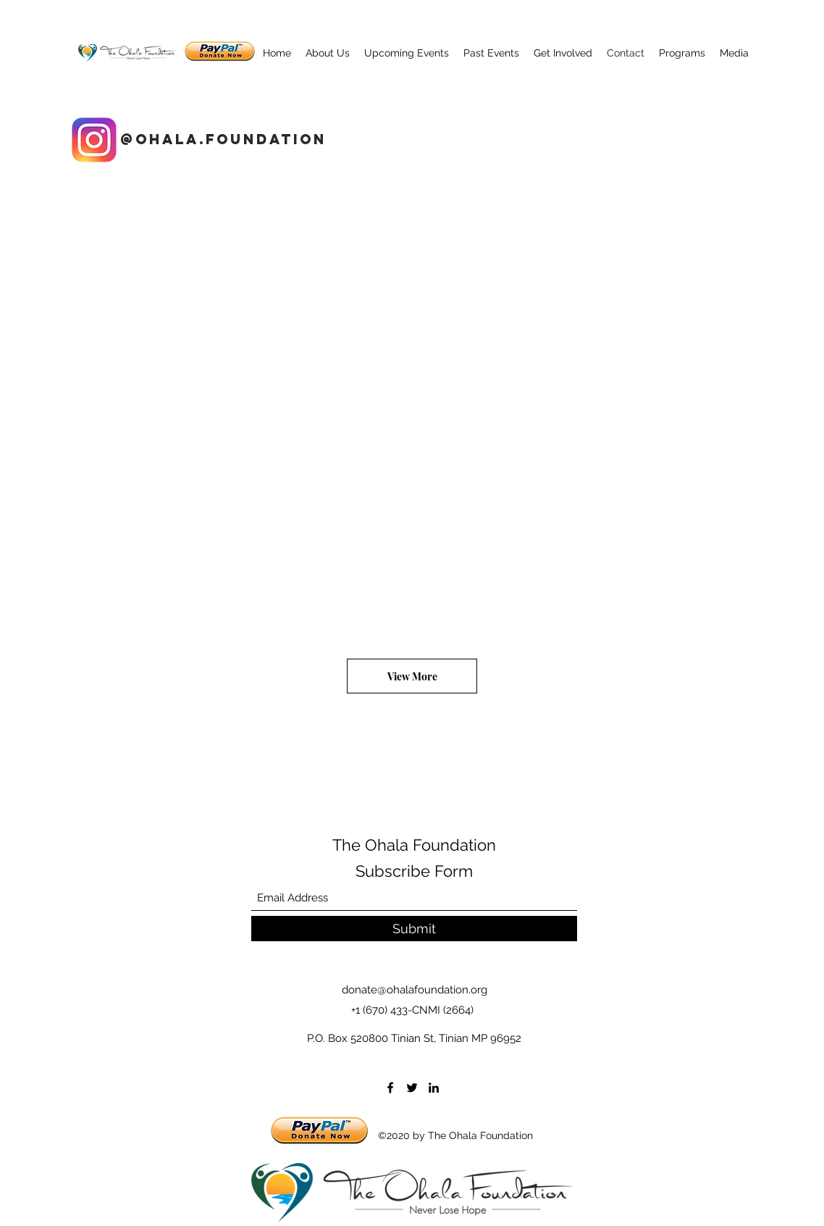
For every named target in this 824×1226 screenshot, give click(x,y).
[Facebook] (390, 1087)
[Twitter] (412, 1087)
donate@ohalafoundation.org (414, 989)
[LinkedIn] (433, 1087)
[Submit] (414, 928)
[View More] (412, 676)
